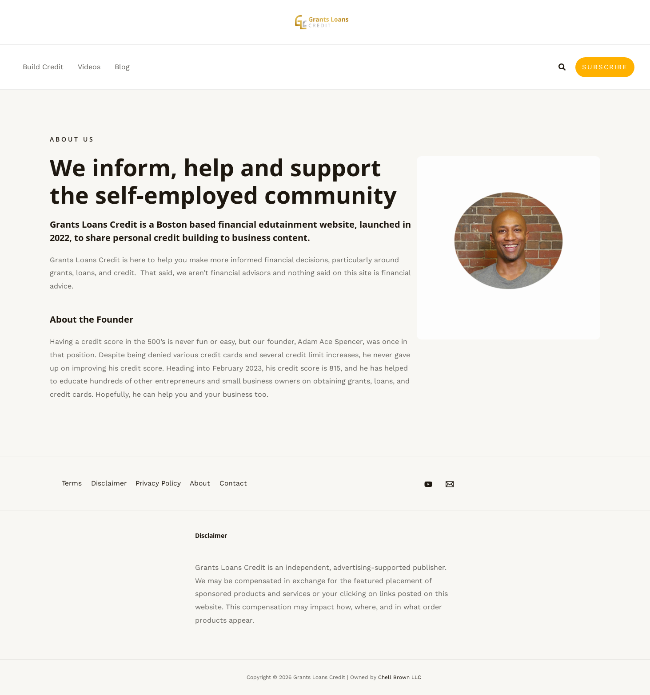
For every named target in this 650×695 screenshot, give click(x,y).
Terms (71, 483)
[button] (562, 67)
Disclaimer (110, 483)
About (206, 483)
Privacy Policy (162, 483)
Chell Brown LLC (399, 677)
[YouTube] (428, 484)
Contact (241, 483)
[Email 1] (459, 484)
